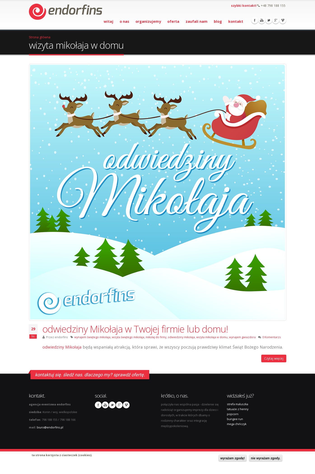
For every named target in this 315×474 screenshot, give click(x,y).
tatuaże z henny (237, 409)
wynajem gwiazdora (242, 337)
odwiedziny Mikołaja (62, 347)
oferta (173, 21)
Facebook (254, 20)
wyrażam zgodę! (232, 458)
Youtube (261, 20)
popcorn (232, 414)
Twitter (268, 20)
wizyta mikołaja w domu (212, 337)
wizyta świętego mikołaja (128, 337)
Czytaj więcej (273, 358)
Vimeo (282, 20)
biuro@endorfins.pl (50, 427)
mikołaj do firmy (156, 337)
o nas (124, 21)
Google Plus (275, 20)
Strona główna (39, 37)
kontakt (235, 21)
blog (218, 21)
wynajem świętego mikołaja (92, 337)
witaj (108, 21)
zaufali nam (197, 21)
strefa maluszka (237, 404)
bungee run (235, 419)
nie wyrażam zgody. (265, 458)
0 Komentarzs (271, 337)
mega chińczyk (236, 424)
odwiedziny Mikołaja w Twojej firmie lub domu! (135, 328)
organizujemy (148, 21)
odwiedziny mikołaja (181, 337)
